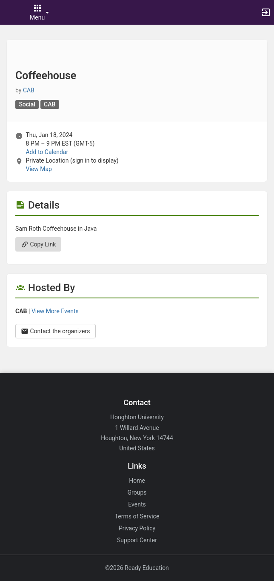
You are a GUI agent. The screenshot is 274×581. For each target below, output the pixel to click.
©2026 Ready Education (137, 567)
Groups (137, 492)
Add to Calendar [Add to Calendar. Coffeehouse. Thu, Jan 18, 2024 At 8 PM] (47, 152)
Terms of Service (137, 516)
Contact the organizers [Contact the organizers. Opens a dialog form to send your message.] (55, 331)
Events (137, 504)
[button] (11, 12)
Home (137, 480)
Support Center (137, 540)
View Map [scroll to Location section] (38, 169)
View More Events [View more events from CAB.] (55, 311)
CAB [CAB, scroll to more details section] (28, 90)
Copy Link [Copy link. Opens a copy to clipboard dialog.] (38, 244)
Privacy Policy (137, 528)
